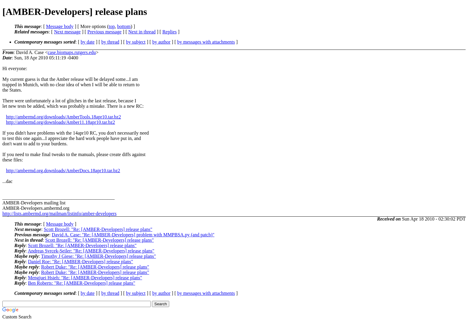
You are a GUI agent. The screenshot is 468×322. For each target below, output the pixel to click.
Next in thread (142, 31)
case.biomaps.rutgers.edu (72, 52)
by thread (110, 41)
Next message (67, 31)
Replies (169, 31)
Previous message (104, 31)
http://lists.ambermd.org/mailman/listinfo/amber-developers (59, 213)
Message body (59, 26)
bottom (123, 26)
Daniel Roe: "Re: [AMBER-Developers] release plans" (80, 261)
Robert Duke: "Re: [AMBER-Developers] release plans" (95, 266)
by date (88, 41)
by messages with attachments (206, 41)
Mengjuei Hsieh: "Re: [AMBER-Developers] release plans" (85, 277)
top (112, 26)
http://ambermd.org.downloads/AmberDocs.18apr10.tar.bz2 (63, 170)
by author (161, 41)
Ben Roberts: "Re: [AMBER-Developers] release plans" (81, 283)
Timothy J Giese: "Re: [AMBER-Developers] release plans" (98, 256)
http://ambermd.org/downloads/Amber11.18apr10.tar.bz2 (60, 122)
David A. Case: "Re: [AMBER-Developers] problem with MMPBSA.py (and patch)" (133, 234)
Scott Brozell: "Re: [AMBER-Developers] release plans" (98, 229)
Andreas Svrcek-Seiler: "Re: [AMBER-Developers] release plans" (91, 250)
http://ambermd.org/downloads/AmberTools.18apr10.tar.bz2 (63, 116)
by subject (135, 41)
